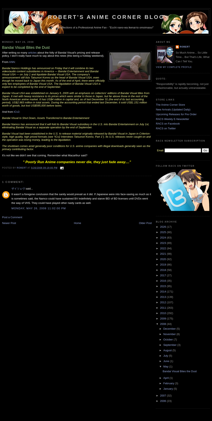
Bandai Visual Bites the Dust (180, 371)
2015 (163, 286)
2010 (163, 313)
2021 (163, 253)
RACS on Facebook (168, 123)
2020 (163, 259)
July (166, 355)
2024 (163, 237)
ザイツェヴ (18, 188)
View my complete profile (174, 67)
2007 (163, 395)
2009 (163, 318)
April (166, 377)
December (170, 328)
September (170, 344)
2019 (163, 264)
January (168, 388)
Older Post (145, 223)
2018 (163, 270)
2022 (163, 248)
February (169, 383)
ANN (12, 62)
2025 (163, 232)
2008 (163, 324)
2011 (163, 307)
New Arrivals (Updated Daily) (173, 109)
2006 (163, 401)
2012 (163, 302)
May (166, 366)
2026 (163, 226)
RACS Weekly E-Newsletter (172, 119)
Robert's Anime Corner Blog (106, 17)
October (168, 339)
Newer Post (9, 223)
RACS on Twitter (166, 128)
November (170, 334)
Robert (185, 47)
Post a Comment (12, 217)
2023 (163, 243)
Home (77, 223)
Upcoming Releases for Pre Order (176, 114)
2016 (163, 280)
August (168, 350)
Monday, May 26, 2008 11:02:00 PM (38, 208)
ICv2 (16, 111)
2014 (163, 291)
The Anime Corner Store (170, 104)
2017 (163, 275)
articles (32, 52)
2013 (163, 297)
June (166, 361)
